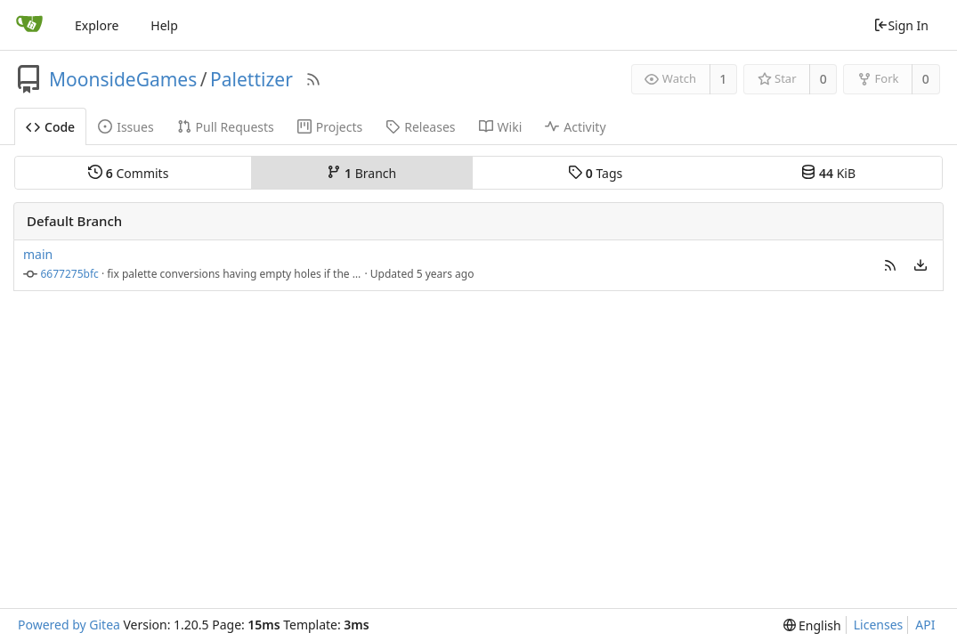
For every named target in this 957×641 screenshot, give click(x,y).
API (925, 624)
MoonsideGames (123, 79)
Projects (329, 126)
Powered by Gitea (69, 624)
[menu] (920, 265)
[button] (890, 264)
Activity (575, 126)
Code (50, 126)
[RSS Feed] (313, 79)
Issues (125, 126)
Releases (420, 126)
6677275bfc (70, 273)
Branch (361, 173)
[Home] (29, 25)
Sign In (901, 25)
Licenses (879, 624)
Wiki (501, 126)
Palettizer (251, 79)
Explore (96, 25)
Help (164, 25)
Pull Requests (225, 126)
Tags (595, 173)
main (38, 254)
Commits (128, 173)
